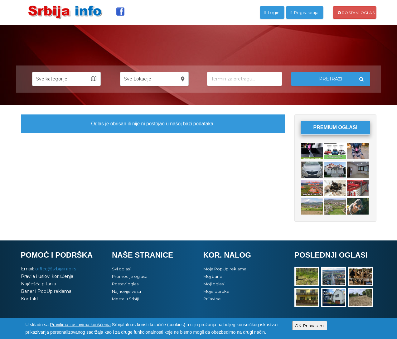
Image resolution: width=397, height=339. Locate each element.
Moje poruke (216, 291)
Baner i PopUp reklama (46, 291)
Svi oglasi (121, 268)
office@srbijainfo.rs (55, 269)
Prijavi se (212, 298)
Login (272, 12)
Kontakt (29, 299)
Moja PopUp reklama (224, 268)
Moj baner (213, 276)
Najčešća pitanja (38, 284)
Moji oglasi (214, 283)
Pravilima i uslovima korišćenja (80, 324)
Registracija (305, 12)
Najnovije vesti (126, 291)
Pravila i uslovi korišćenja (47, 276)
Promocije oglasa (130, 276)
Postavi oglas (356, 12)
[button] (66, 79)
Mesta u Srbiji (125, 298)
